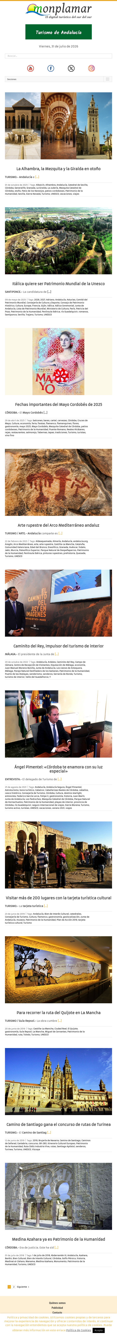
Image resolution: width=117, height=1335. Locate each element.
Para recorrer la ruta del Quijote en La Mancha (59, 1013)
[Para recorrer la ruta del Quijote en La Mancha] (58, 969)
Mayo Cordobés (40, 426)
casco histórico (13, 793)
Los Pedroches (33, 799)
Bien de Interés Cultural (56, 914)
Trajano (30, 314)
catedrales (75, 914)
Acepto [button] (99, 1330)
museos (20, 920)
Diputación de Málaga (62, 665)
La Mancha (38, 1031)
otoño (18, 191)
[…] (37, 177)
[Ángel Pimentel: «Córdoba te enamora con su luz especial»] (58, 723)
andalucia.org (80, 541)
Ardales (52, 662)
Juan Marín (78, 796)
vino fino (9, 435)
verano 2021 (58, 808)
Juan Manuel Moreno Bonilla (20, 668)
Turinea (9, 1149)
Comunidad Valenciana (17, 547)
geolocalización (71, 917)
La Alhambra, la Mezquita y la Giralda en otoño (58, 169)
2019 (35, 1140)
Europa (27, 305)
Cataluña (79, 544)
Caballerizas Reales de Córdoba (61, 790)
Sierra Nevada (33, 194)
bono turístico (27, 790)
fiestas (41, 423)
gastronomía (11, 426)
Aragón (8, 544)
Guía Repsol (25, 1031)
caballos (83, 790)
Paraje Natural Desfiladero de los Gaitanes (36, 671)
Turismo (46, 194)
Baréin (8, 1258)
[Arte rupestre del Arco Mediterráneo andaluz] (58, 482)
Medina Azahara (44, 1261)
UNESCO (55, 194)
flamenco (51, 423)
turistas (81, 432)
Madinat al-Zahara (15, 1261)
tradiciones (61, 432)
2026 (36, 299)
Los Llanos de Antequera (69, 668)
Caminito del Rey (65, 662)
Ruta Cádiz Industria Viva (36, 1146)
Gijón (43, 305)
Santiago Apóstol (66, 1146)
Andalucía (62, 185)
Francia (36, 305)
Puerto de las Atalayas (16, 674)
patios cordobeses (54, 191)
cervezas (62, 420)
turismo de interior (15, 677)
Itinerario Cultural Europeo (61, 1143)
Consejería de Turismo (33, 793)
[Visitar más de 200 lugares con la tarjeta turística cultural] (58, 855)
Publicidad (57, 1307)
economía (25, 423)
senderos (48, 674)
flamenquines (64, 423)
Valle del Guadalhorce (37, 677)
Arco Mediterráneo (23, 544)
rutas (53, 1146)
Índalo (82, 547)
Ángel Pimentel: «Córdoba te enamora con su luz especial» (58, 769)
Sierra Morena (72, 805)
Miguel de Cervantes (55, 1031)
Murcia (14, 550)
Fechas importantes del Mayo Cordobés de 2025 (58, 404)
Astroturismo (12, 790)
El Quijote (73, 1028)
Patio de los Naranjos (33, 191)
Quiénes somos (57, 1303)
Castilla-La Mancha (64, 544)
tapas (51, 432)
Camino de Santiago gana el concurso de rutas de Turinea (58, 1124)
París (72, 308)
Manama (30, 1261)
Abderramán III (58, 1255)
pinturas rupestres (52, 553)
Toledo (26, 1034)
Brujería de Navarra (49, 1140)
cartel (53, 420)
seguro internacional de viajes (48, 805)
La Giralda (41, 188)
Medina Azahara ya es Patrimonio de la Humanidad (58, 1239)
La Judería (53, 188)
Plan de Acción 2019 (67, 920)
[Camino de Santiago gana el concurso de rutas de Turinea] (58, 1081)
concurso (33, 1143)
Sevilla (21, 194)
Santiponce (11, 314)
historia (68, 796)
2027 (42, 299)
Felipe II (44, 796)
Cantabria (22, 1143)
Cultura (19, 305)
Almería (57, 541)
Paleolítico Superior (29, 550)
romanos (83, 311)
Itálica (50, 305)
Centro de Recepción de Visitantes (32, 665)
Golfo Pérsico (69, 1258)
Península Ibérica (51, 311)
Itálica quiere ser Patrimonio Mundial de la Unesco (58, 284)
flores (76, 423)
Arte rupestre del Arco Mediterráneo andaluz (58, 525)
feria (34, 423)
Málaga (9, 671)
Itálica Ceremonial (64, 305)
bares (46, 420)
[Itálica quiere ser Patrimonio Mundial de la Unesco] (58, 240)
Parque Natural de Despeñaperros (58, 550)
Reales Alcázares (75, 429)
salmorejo (31, 432)
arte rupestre (46, 544)
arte (36, 544)
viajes (76, 194)
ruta (20, 1034)
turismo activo (12, 808)
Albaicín (40, 185)
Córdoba (9, 188)
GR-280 (43, 1143)
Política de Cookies (78, 1330)
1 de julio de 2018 (41, 1255)
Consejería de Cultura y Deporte (43, 302)
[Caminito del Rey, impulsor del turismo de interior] (58, 603)
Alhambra (50, 185)
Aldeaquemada (44, 541)
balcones (37, 420)
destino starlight (72, 793)
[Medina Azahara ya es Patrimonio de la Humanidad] (58, 1196)
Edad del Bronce (38, 547)
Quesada (80, 553)
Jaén (7, 550)
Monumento (60, 1261)
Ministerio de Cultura (58, 308)
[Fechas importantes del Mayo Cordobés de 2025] (58, 361)
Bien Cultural (19, 1258)
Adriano (50, 299)
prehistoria (69, 553)
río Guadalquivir (69, 311)
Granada (31, 188)
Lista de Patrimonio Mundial (31, 308)
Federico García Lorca (28, 796)
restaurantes (18, 432)
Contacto (57, 1312)
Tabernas (42, 432)
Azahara (83, 1255)
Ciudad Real (60, 1028)
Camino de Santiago (70, 1140)
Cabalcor (39, 790)
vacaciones (66, 194)
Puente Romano (57, 429)
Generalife (20, 188)
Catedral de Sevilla (77, 185)
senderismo (35, 674)
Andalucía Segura (55, 787)
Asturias (71, 299)
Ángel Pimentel (73, 787)
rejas (7, 432)
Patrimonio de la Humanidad (26, 311)
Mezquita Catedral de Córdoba (64, 426)
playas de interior (64, 802)
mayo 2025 (25, 426)
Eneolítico (53, 547)
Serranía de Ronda (63, 674)
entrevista (10, 796)
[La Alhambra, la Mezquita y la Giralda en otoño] (58, 125)
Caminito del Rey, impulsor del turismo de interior (58, 646)
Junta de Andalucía (45, 668)
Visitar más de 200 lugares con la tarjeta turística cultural (58, 898)
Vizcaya (36, 1149)
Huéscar (73, 547)
